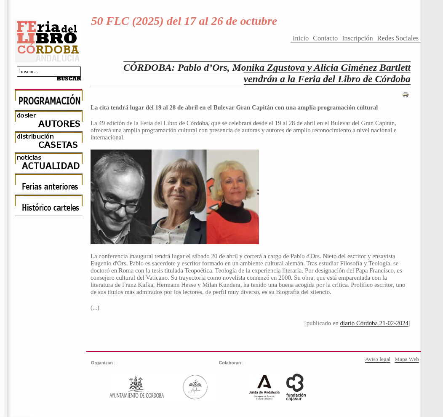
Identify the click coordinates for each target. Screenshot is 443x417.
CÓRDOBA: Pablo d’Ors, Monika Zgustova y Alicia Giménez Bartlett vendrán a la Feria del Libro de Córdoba (267, 73)
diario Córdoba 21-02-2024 (374, 323)
